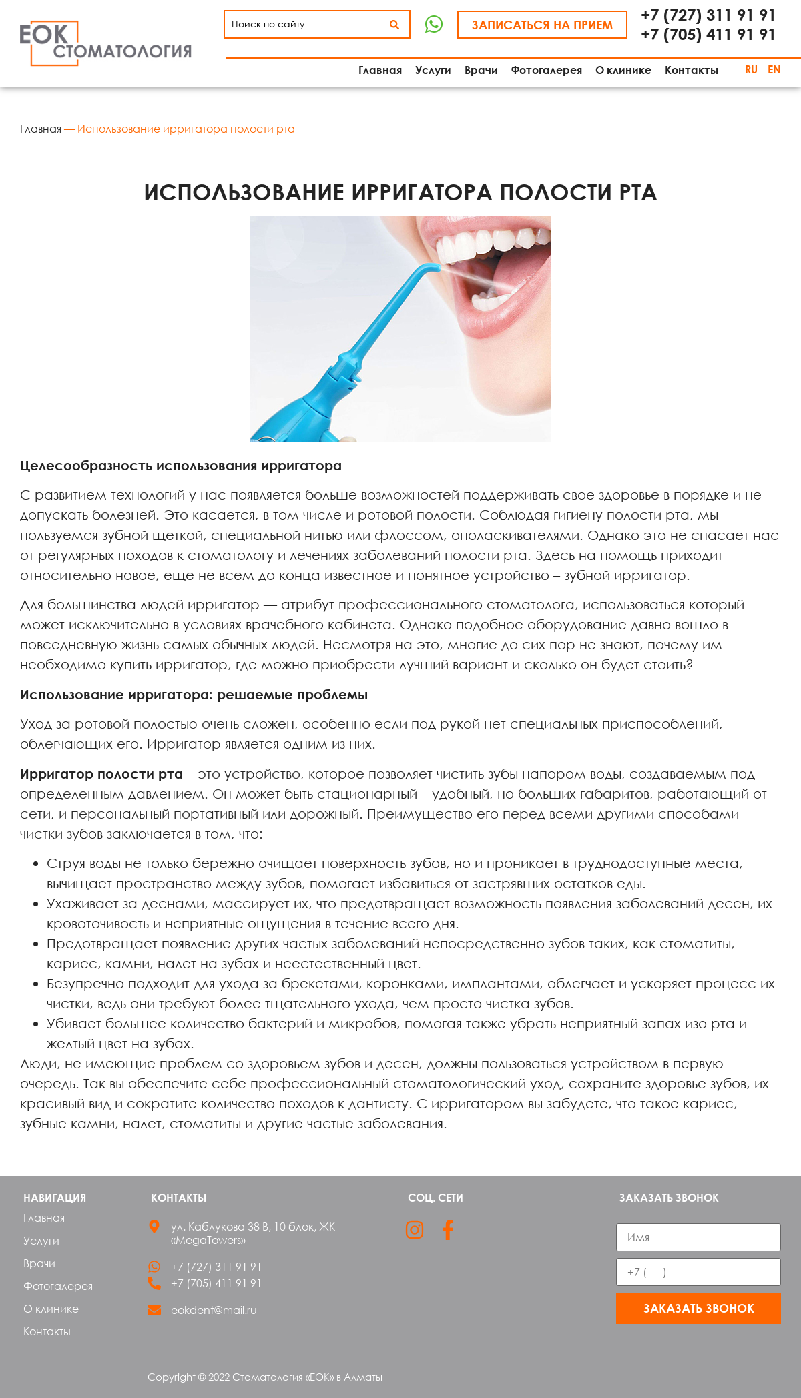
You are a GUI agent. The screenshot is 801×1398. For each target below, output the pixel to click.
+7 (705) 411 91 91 (708, 33)
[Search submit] (394, 24)
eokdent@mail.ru (214, 1310)
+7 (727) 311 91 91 (708, 14)
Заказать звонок (698, 1308)
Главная (40, 128)
